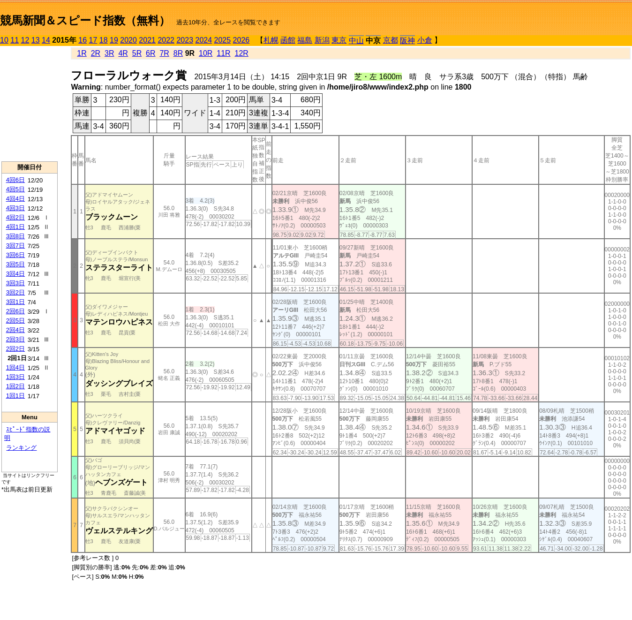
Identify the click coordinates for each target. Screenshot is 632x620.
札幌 (270, 40)
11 (14, 40)
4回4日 (15, 198)
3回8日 (15, 236)
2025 (222, 40)
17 (93, 40)
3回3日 (15, 283)
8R (178, 53)
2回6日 (15, 311)
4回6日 (15, 179)
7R (164, 53)
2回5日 (15, 320)
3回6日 (15, 254)
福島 (304, 40)
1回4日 (15, 367)
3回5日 (15, 264)
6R (150, 53)
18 (103, 40)
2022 (166, 40)
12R (241, 53)
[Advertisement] (29, 103)
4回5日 (15, 189)
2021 (147, 40)
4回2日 (15, 217)
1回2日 (15, 386)
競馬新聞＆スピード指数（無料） (85, 20)
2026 (241, 40)
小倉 (424, 40)
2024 (203, 40)
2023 (184, 40)
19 (114, 40)
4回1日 (15, 226)
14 (46, 40)
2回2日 (15, 348)
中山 (356, 41)
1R (81, 53)
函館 (287, 40)
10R (205, 53)
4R (123, 53)
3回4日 (15, 273)
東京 (338, 40)
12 (25, 40)
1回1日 (15, 395)
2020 (128, 40)
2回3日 (15, 339)
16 (82, 40)
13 (35, 40)
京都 (390, 40)
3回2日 (15, 292)
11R (223, 53)
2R (95, 53)
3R (109, 53)
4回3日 (15, 208)
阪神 (407, 41)
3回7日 (15, 245)
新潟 (322, 40)
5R (137, 53)
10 (4, 40)
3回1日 (15, 301)
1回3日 (15, 376)
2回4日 (15, 329)
